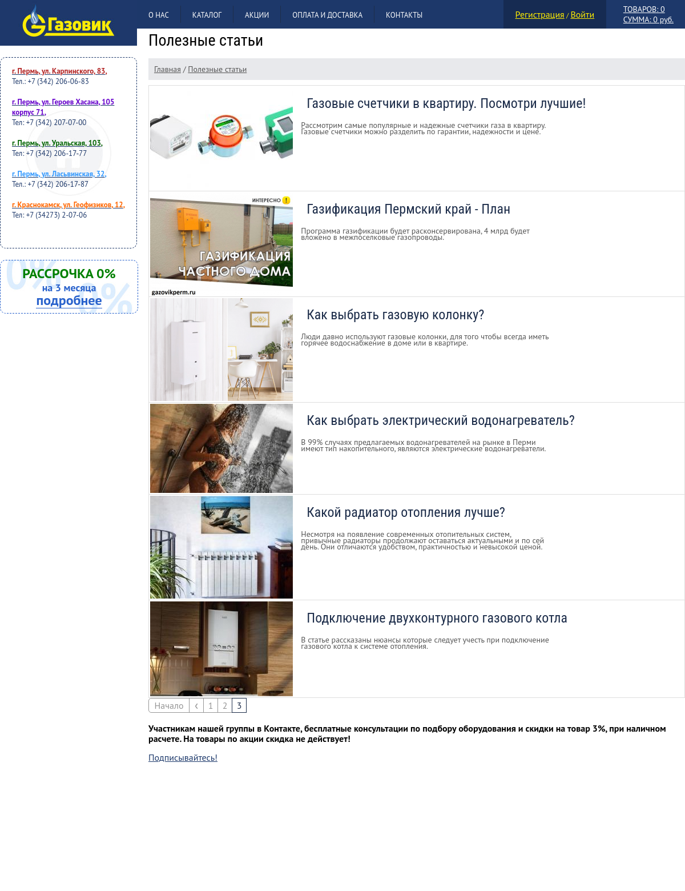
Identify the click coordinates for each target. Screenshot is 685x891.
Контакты (404, 15)
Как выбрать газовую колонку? (395, 315)
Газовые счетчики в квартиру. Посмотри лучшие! (446, 103)
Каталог (206, 15)
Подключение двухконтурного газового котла (437, 618)
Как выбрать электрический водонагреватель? (441, 420)
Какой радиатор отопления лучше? (406, 512)
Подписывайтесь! (182, 757)
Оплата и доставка (327, 15)
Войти (582, 14)
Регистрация (540, 14)
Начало (168, 705)
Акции (257, 15)
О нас (158, 15)
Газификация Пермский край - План (408, 209)
